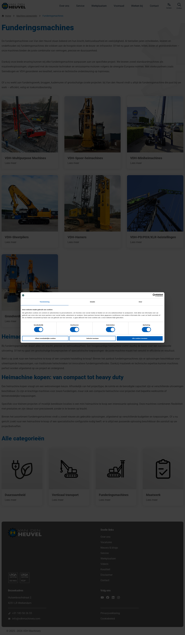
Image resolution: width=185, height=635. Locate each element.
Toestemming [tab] (44, 302)
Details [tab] (92, 302)
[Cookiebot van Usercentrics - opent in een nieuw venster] (149, 295)
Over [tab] (140, 302)
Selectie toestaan (92, 338)
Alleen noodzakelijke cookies (45, 338)
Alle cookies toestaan (139, 338)
